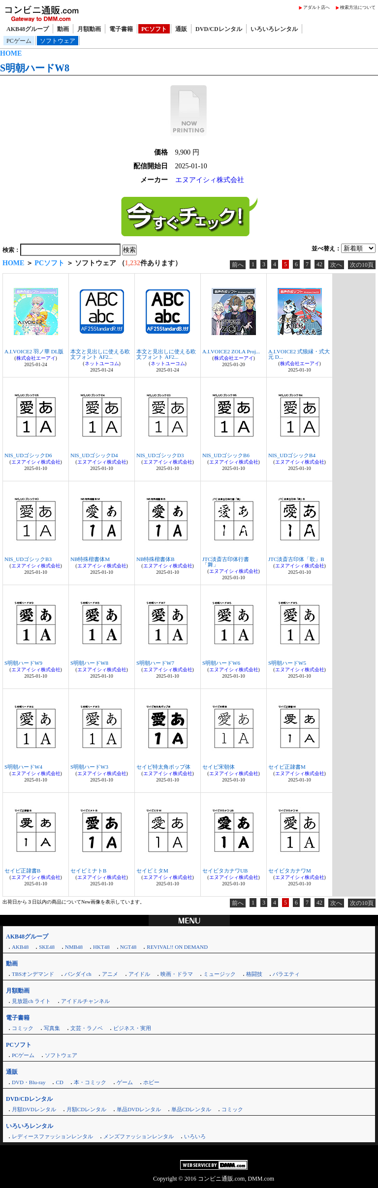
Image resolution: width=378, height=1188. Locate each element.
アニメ (110, 974)
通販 (181, 29)
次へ (336, 264)
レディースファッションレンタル (52, 1136)
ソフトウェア (57, 40)
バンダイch (77, 974)
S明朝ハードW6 (221, 663)
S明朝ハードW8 (34, 68)
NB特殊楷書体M (90, 559)
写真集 (52, 1028)
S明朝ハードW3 (89, 767)
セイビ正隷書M (287, 767)
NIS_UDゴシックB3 (28, 559)
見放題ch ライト (31, 1001)
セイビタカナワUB (225, 871)
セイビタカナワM (289, 871)
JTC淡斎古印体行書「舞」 (225, 561)
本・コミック (90, 1082)
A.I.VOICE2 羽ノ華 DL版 (33, 351)
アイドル (139, 974)
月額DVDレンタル (34, 1109)
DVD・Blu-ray (28, 1082)
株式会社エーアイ (36, 358)
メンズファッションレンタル (138, 1136)
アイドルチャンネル (85, 1001)
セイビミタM (152, 871)
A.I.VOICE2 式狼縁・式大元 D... (299, 354)
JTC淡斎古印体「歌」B (296, 559)
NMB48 (74, 947)
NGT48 (128, 947)
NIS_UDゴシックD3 (160, 455)
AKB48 (20, 947)
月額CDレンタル (86, 1109)
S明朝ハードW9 (23, 663)
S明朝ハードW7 (155, 663)
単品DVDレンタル (139, 1109)
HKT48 (101, 947)
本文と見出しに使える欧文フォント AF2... (100, 354)
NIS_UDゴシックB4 (291, 455)
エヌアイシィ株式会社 (209, 180)
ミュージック (219, 974)
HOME (11, 53)
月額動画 (89, 29)
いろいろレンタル (274, 29)
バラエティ (286, 974)
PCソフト (154, 29)
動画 (63, 29)
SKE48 (47, 947)
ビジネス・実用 (132, 1028)
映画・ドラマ (176, 974)
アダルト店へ (316, 7)
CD (59, 1082)
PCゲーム (19, 40)
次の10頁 (362, 264)
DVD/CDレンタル (218, 29)
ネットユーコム (102, 363)
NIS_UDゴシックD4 (94, 455)
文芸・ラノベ (86, 1028)
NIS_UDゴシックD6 (28, 455)
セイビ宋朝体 (218, 767)
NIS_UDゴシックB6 (226, 455)
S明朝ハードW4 (23, 767)
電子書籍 (121, 29)
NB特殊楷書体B (155, 559)
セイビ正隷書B (22, 871)
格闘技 (254, 974)
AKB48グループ (27, 29)
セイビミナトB (88, 871)
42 (319, 264)
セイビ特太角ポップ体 (163, 767)
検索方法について (358, 7)
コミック (22, 1028)
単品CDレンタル (191, 1109)
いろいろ (195, 1136)
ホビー (151, 1082)
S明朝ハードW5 (287, 663)
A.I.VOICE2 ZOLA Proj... (231, 351)
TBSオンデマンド (33, 974)
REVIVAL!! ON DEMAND (177, 947)
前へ (238, 264)
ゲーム (125, 1082)
